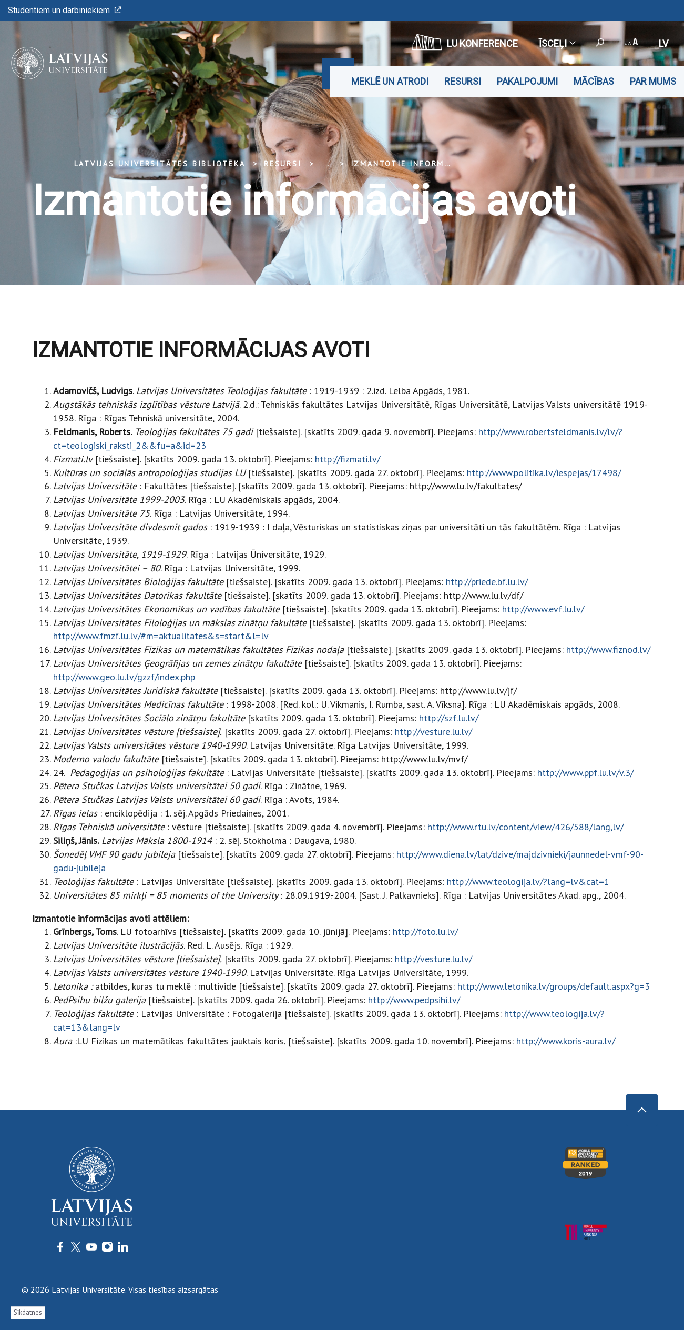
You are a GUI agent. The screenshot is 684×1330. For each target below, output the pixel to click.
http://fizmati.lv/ (347, 459)
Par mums (653, 81)
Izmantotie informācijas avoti (428, 163)
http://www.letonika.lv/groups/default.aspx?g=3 (553, 986)
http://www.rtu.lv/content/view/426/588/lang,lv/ (525, 827)
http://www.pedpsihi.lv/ (414, 1000)
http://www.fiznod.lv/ (608, 649)
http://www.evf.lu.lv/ (543, 609)
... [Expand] (326, 163)
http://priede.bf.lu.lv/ (487, 582)
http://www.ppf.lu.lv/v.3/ (585, 773)
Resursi (462, 81)
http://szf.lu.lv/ (448, 718)
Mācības (594, 81)
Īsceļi (557, 43)
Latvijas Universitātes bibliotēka (160, 163)
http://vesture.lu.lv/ (433, 732)
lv (663, 43)
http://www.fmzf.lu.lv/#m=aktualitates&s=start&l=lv (161, 636)
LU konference (465, 42)
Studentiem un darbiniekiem (64, 10)
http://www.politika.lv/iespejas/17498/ (544, 473)
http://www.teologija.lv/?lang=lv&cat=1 (528, 881)
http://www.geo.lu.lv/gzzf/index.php (124, 677)
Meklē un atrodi (389, 81)
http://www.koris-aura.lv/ (565, 1041)
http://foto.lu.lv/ (425, 931)
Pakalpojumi (527, 81)
